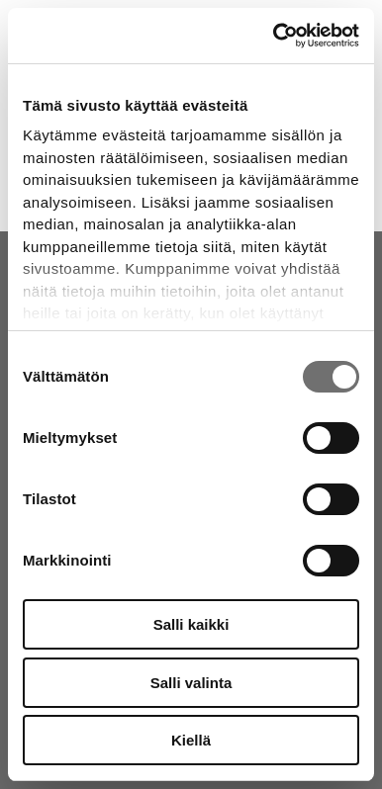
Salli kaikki (191, 624)
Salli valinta (191, 682)
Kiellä (191, 740)
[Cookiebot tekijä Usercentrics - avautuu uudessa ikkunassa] (274, 35)
